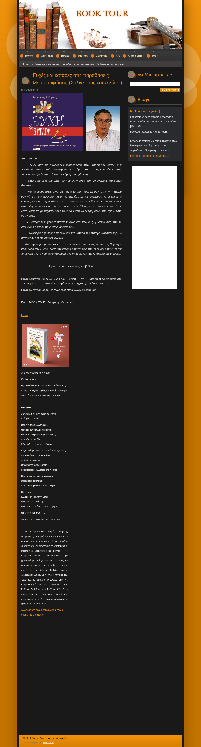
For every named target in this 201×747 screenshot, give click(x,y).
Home (26, 64)
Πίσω (24, 315)
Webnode (48, 742)
